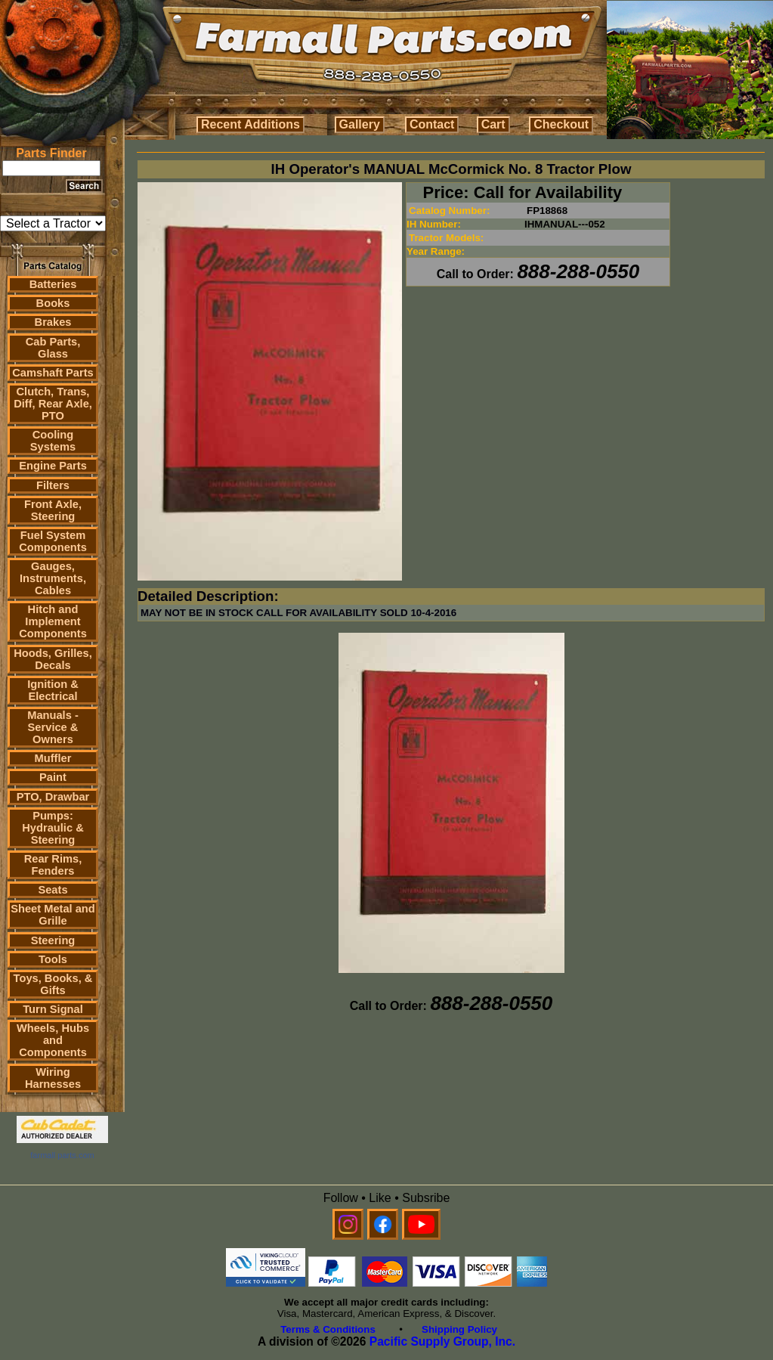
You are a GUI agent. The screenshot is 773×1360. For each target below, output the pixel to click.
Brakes (53, 322)
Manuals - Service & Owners (53, 727)
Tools (53, 959)
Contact (432, 124)
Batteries (53, 284)
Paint (52, 777)
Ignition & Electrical (53, 690)
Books (53, 303)
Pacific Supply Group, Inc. (442, 1341)
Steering (53, 940)
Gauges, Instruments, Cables (53, 578)
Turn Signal (53, 1009)
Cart (493, 124)
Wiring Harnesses (53, 1078)
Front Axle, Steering (53, 510)
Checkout (561, 124)
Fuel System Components (53, 541)
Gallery (359, 124)
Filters (53, 485)
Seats (52, 890)
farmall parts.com (62, 1155)
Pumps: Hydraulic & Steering (52, 828)
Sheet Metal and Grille (53, 915)
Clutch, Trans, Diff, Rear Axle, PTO (53, 404)
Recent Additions (250, 124)
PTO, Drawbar (53, 797)
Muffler (53, 758)
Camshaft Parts (53, 373)
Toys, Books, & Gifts (53, 984)
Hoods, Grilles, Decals (52, 659)
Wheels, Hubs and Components (53, 1040)
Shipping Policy (459, 1329)
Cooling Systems (53, 441)
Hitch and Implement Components (53, 621)
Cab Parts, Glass (53, 348)
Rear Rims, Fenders (53, 865)
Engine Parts (53, 466)
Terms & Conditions (328, 1329)
